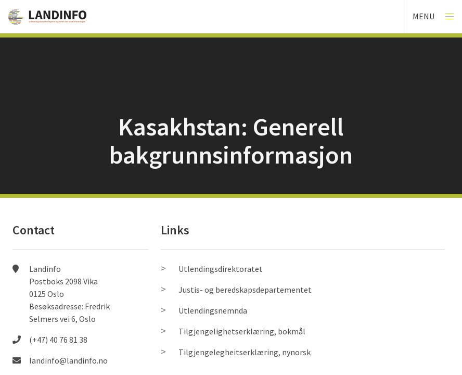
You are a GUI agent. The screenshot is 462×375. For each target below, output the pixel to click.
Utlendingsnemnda (212, 310)
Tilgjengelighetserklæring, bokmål (241, 331)
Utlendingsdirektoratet (220, 269)
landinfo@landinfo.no (68, 360)
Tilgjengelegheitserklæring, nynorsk (244, 352)
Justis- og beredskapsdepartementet (245, 289)
